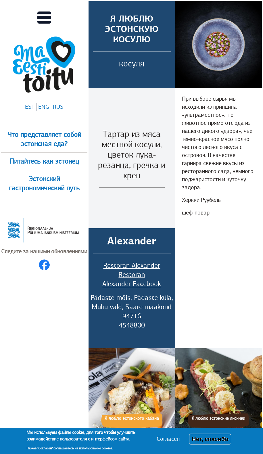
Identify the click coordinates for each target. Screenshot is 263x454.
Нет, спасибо (210, 439)
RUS (58, 106)
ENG (43, 106)
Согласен (168, 438)
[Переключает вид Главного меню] (44, 18)
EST (29, 106)
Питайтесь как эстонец (44, 161)
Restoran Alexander (131, 265)
